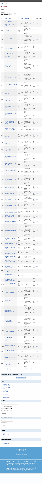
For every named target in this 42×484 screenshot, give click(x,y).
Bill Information (6, 443)
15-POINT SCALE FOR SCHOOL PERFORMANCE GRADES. (10, 122)
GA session (3, 12)
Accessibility (22, 456)
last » (33, 369)
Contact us (5, 436)
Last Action (26, 18)
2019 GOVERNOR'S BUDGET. (11, 221)
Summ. (37, 23)
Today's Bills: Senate (6, 387)
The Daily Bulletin (6, 384)
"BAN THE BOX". (8, 30)
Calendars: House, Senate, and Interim (10, 445)
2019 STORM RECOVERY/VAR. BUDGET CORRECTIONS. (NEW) (10, 262)
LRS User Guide (6, 434)
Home (2, 3)
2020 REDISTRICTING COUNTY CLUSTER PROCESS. (9, 339)
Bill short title (8, 18)
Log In (18, 456)
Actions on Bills (5, 391)
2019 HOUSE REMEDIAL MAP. (11, 243)
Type (22, 18)
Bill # (2, 18)
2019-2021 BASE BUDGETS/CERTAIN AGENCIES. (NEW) (9, 266)
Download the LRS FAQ (21, 377)
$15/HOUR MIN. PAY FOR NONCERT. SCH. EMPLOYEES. (10, 55)
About (4, 433)
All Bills (4, 388)
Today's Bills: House (6, 385)
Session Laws (5, 393)
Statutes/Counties (6, 396)
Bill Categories (5, 394)
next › (30, 369)
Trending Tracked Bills (7, 390)
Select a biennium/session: (6, 406)
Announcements (6, 397)
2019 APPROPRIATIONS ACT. (10, 179)
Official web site (6, 442)
